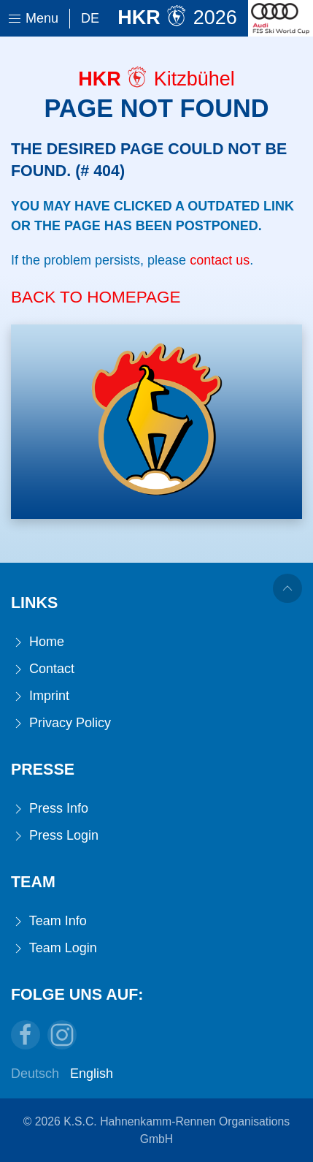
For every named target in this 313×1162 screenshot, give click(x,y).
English (91, 1073)
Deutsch (35, 1073)
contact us (220, 260)
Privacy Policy (61, 723)
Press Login (54, 835)
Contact (42, 669)
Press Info (49, 808)
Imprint (40, 696)
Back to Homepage (96, 297)
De (90, 18)
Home (37, 642)
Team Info (49, 921)
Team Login (54, 948)
